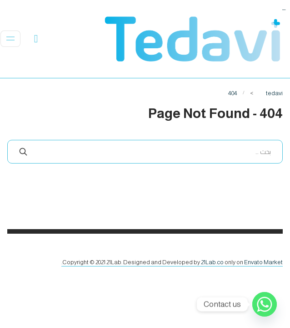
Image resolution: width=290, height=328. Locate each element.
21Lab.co (212, 262)
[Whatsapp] (264, 304)
